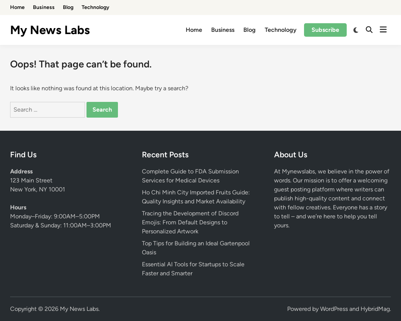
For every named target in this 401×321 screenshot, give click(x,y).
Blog (68, 7)
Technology (95, 7)
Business (44, 7)
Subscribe (325, 29)
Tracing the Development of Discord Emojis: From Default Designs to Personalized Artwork (190, 222)
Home (17, 7)
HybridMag (375, 308)
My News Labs (50, 30)
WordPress (334, 308)
